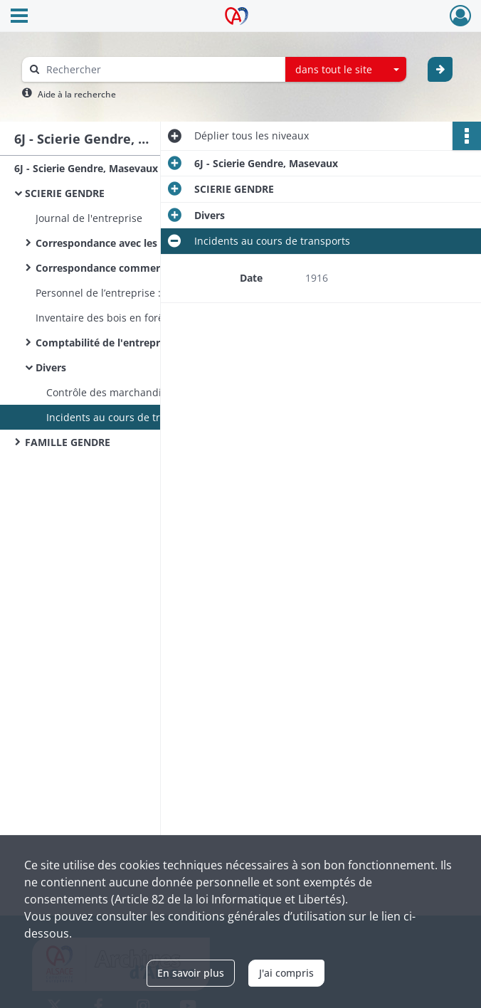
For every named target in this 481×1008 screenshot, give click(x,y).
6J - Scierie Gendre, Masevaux (86, 168)
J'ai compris (286, 973)
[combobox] (345, 70)
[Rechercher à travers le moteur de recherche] (160, 69)
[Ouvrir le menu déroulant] (19, 17)
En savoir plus (190, 973)
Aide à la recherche (77, 94)
